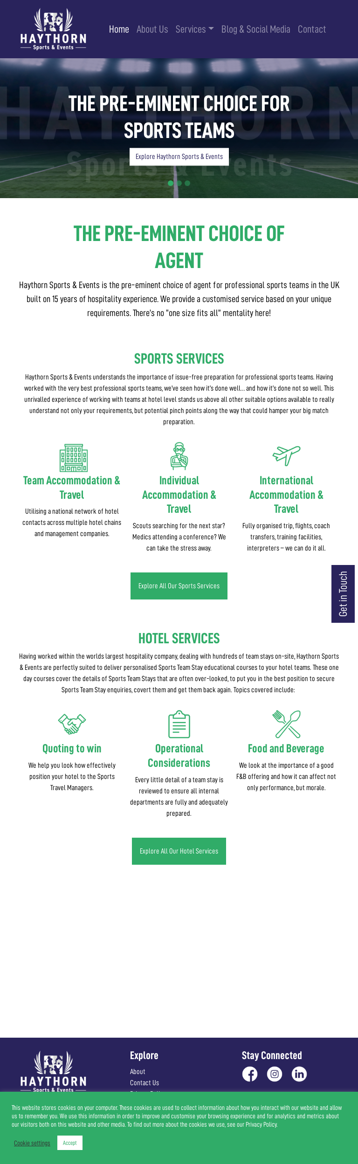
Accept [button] (70, 1143)
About (137, 1071)
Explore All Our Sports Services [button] (179, 586)
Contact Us (144, 1083)
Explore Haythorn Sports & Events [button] (179, 157)
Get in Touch (343, 594)
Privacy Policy (261, 1124)
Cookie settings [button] (32, 1143)
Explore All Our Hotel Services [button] (179, 851)
